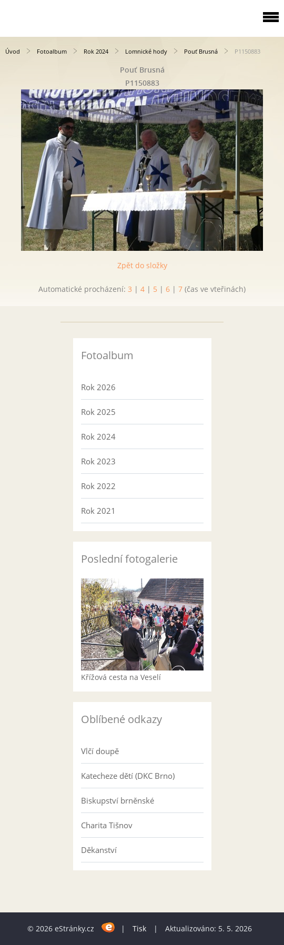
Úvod (12, 51)
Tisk (139, 928)
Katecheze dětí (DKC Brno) (128, 775)
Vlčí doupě (100, 751)
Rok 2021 (98, 510)
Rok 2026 (98, 387)
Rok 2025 (98, 412)
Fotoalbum (52, 51)
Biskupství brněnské (117, 800)
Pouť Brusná (201, 51)
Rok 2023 (98, 461)
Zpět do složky (142, 265)
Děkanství (99, 850)
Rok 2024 (96, 51)
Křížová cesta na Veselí (121, 677)
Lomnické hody (146, 51)
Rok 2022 (98, 486)
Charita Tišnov (107, 825)
